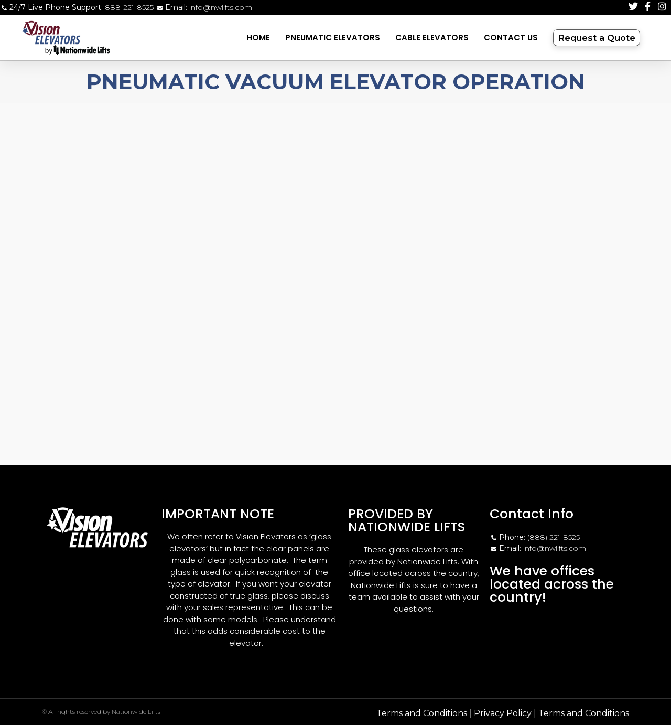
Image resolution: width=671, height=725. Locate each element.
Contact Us (511, 37)
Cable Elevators (432, 37)
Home (258, 37)
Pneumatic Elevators (332, 37)
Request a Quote (600, 38)
